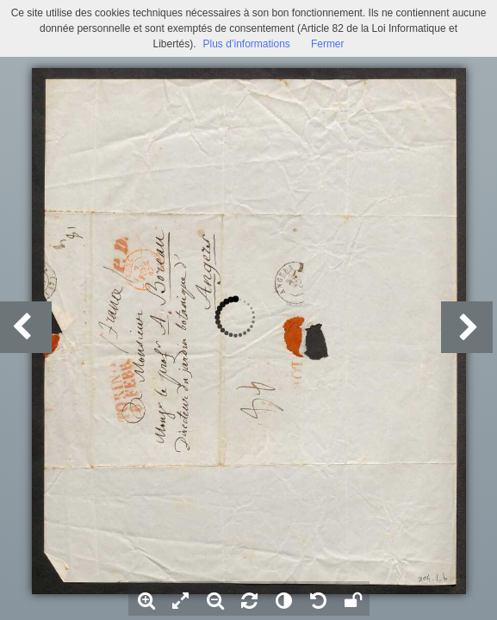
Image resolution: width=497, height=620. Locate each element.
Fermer (328, 44)
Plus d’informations (245, 44)
